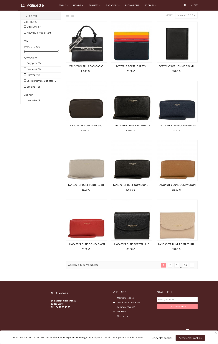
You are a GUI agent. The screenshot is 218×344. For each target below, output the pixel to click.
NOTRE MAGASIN (59, 293)
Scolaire (33, 87)
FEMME (62, 5)
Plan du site (123, 316)
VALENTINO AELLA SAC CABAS (86, 66)
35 (185, 265)
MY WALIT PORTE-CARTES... (131, 66)
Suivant (192, 265)
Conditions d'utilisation (128, 303)
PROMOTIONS (132, 5)
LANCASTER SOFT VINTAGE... (86, 125)
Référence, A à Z (186, 15)
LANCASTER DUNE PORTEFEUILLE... (132, 244)
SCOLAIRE (150, 5)
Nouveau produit (39, 33)
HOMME (77, 5)
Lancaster (33, 100)
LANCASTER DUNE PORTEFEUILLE (132, 125)
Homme (33, 75)
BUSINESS (94, 5)
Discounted (35, 27)
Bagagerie (34, 63)
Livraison (121, 312)
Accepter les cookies (190, 338)
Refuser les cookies (161, 338)
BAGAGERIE (112, 5)
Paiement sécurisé (126, 307)
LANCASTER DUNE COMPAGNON (177, 125)
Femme (34, 69)
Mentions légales (125, 298)
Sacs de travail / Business (42, 81)
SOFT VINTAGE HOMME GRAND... (177, 66)
